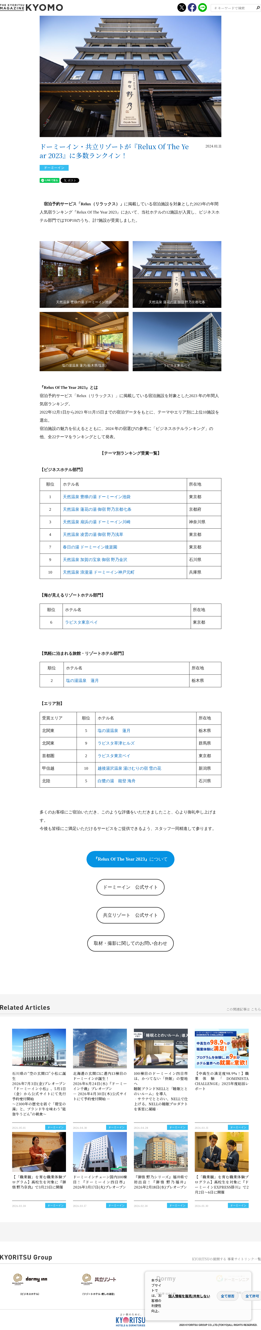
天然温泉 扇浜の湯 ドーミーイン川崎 (97, 522)
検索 (258, 7)
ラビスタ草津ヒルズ (116, 743)
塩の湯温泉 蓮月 (82, 680)
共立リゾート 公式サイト (130, 915)
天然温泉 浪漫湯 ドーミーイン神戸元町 (99, 572)
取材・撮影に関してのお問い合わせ (130, 943)
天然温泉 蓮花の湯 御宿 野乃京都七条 (97, 509)
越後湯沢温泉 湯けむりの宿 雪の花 (129, 768)
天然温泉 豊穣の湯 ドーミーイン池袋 (97, 497)
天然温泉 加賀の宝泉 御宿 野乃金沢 (95, 559)
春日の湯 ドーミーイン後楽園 (90, 547)
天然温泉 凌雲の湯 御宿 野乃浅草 (93, 534)
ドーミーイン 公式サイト (130, 887)
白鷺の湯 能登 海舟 (117, 781)
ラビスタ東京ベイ (81, 622)
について (130, 859)
